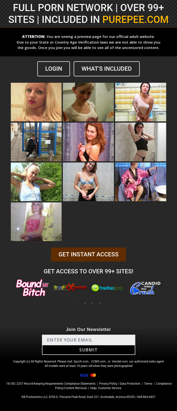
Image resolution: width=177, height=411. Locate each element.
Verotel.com (120, 361)
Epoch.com (81, 361)
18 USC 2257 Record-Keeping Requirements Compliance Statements (50, 383)
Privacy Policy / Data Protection (119, 383)
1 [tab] (77, 303)
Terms (148, 383)
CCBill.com (98, 361)
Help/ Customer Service (105, 388)
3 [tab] (92, 303)
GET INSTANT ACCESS (88, 254)
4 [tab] (99, 303)
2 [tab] (84, 303)
